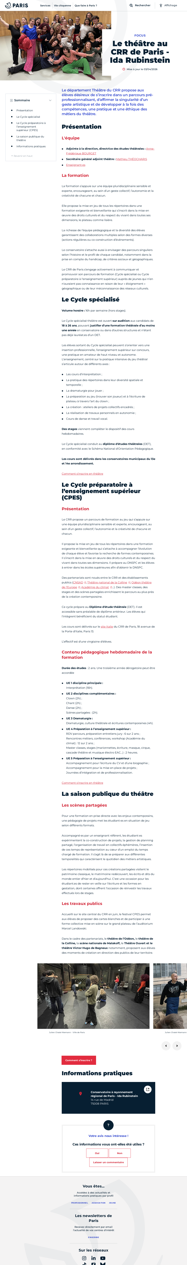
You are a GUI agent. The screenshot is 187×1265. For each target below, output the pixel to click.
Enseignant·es (75, 165)
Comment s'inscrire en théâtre (82, 473)
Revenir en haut (23, 155)
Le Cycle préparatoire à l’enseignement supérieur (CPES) (31, 126)
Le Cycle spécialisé (28, 116)
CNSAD (78, 582)
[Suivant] (177, 1045)
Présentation (24, 110)
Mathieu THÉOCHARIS (131, 159)
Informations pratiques (31, 146)
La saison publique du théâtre (30, 138)
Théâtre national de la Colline (107, 582)
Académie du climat (95, 587)
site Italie (107, 626)
